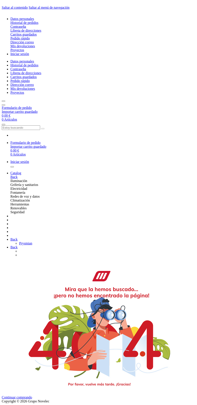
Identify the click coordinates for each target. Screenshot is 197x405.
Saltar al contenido (15, 7)
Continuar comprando (17, 397)
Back (14, 177)
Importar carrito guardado (20, 111)
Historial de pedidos (24, 23)
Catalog (15, 173)
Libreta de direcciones (25, 30)
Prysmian (25, 243)
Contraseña (18, 26)
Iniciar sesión (19, 54)
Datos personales (22, 19)
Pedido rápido (20, 38)
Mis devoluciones (22, 46)
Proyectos (17, 50)
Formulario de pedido (17, 108)
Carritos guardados (23, 34)
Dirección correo (22, 42)
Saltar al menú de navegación (49, 7)
